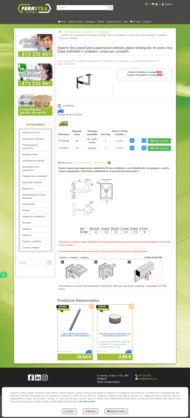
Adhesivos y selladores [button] (33, 216)
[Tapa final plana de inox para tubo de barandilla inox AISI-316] (114, 318)
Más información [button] (87, 401)
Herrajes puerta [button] (30, 154)
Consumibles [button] (28, 204)
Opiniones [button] (102, 162)
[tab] (115, 230)
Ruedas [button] (26, 210)
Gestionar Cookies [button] (116, 411)
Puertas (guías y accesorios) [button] (30, 146)
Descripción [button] (65, 163)
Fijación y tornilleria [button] (31, 241)
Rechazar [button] (90, 411)
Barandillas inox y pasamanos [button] (31, 168)
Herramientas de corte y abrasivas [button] (34, 196)
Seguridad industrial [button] (32, 182)
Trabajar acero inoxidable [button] (34, 176)
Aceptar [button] (69, 411)
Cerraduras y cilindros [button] (33, 139)
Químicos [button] (27, 235)
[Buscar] (110, 7)
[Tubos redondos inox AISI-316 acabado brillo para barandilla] (75, 318)
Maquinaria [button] (27, 188)
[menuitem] (148, 4)
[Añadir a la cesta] (159, 141)
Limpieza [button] (26, 229)
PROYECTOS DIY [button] (31, 133)
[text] (82, 7)
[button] (34, 8)
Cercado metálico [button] (31, 247)
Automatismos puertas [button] (33, 160)
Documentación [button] (83, 163)
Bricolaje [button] (26, 223)
